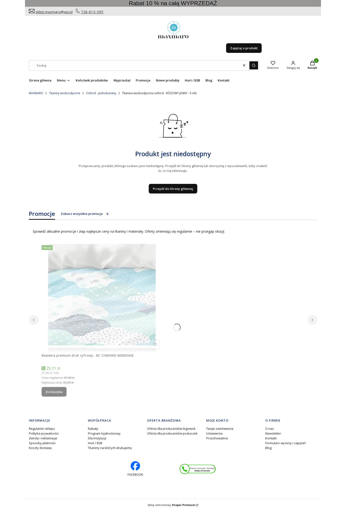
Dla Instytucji (97, 438)
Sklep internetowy (171, 505)
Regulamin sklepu (42, 428)
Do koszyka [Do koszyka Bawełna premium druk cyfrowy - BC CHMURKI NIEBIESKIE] (54, 392)
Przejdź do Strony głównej (173, 189)
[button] (253, 65)
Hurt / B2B (95, 443)
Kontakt (271, 438)
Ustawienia (214, 433)
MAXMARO (36, 93)
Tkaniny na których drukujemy (110, 448)
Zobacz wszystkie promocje (85, 214)
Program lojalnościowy (104, 433)
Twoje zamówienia (219, 428)
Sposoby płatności (42, 443)
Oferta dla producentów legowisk (171, 428)
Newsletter (273, 433)
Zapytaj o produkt (244, 48)
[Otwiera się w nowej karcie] (197, 469)
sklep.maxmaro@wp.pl (54, 11)
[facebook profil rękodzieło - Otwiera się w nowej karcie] (135, 469)
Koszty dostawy (40, 448)
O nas (269, 428)
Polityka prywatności (44, 433)
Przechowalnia (217, 438)
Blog (268, 448)
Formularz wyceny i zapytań (285, 443)
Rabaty (93, 428)
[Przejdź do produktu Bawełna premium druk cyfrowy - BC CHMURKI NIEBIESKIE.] (102, 297)
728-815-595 (92, 11)
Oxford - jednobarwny (101, 93)
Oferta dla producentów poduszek (172, 433)
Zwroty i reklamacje (43, 438)
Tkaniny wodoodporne (64, 93)
